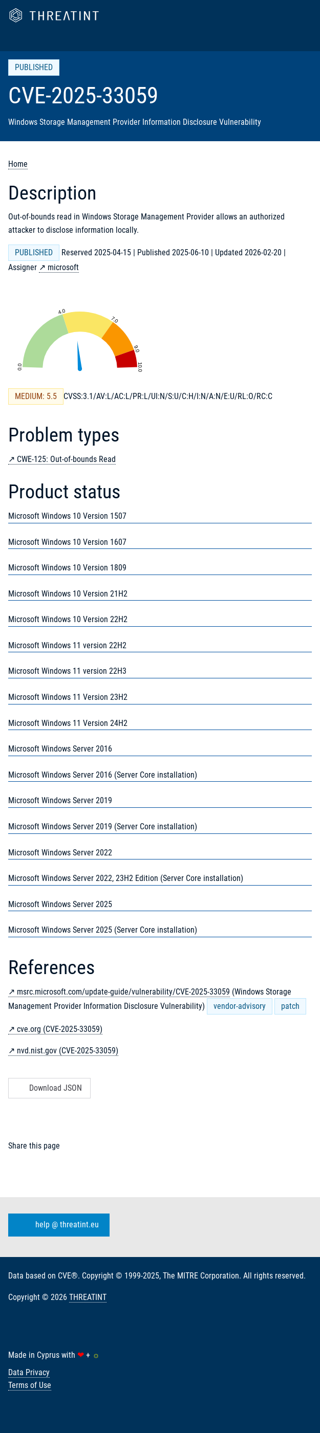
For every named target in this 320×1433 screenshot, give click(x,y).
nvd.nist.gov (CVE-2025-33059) (67, 1050)
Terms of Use (29, 1385)
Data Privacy (29, 1372)
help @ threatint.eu (57, 1225)
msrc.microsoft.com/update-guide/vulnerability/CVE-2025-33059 (123, 992)
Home (18, 164)
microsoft (63, 267)
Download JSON (48, 1088)
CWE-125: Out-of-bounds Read (66, 459)
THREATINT (87, 1297)
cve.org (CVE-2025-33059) (59, 1029)
